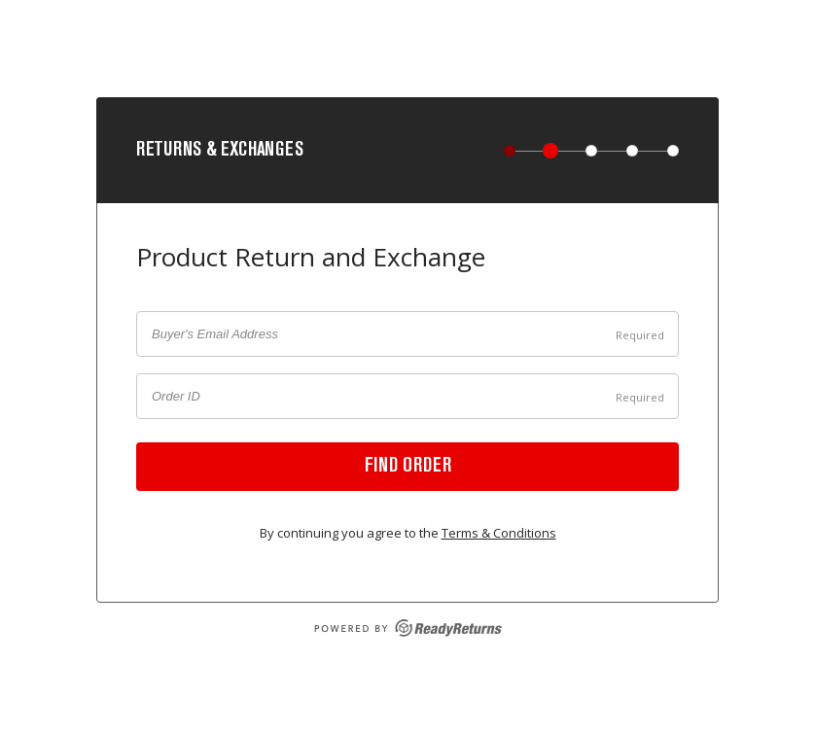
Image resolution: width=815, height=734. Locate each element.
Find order (408, 466)
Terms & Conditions (499, 533)
